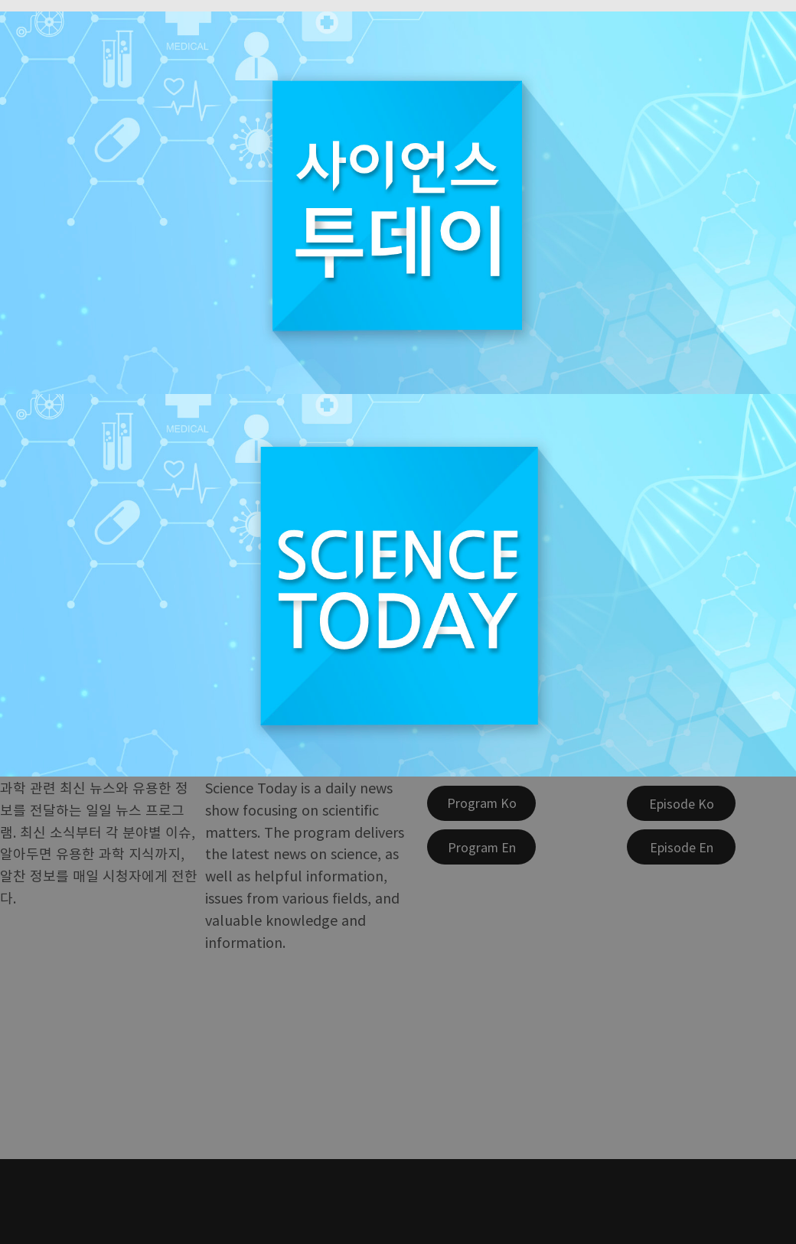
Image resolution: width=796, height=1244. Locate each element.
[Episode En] (681, 847)
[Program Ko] (481, 803)
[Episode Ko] (681, 803)
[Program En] (481, 847)
